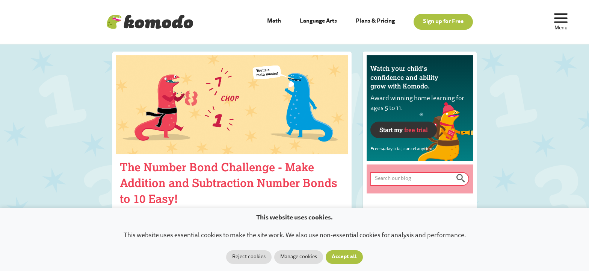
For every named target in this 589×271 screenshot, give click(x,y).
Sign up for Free (443, 21)
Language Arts (318, 21)
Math (274, 21)
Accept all (344, 257)
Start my (403, 129)
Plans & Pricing (375, 21)
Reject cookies (249, 257)
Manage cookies (298, 257)
